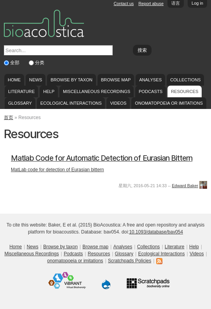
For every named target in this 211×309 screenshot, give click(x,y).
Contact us (124, 3)
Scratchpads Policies (129, 260)
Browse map (116, 79)
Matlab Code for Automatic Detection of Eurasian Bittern (101, 158)
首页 (8, 117)
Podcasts (150, 91)
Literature (21, 91)
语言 (175, 3)
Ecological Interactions (71, 103)
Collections (185, 79)
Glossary (20, 103)
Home (14, 79)
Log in (197, 3)
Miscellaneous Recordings (96, 91)
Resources (184, 91)
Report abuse (151, 3)
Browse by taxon (71, 79)
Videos (118, 103)
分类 (39, 62)
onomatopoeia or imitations (169, 103)
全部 (15, 62)
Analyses (150, 79)
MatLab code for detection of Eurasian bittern (57, 169)
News (35, 79)
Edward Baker (185, 185)
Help (48, 91)
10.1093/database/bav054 (156, 232)
